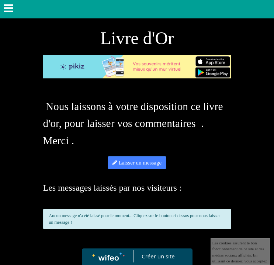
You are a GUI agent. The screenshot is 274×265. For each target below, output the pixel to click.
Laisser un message (137, 163)
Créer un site (158, 256)
